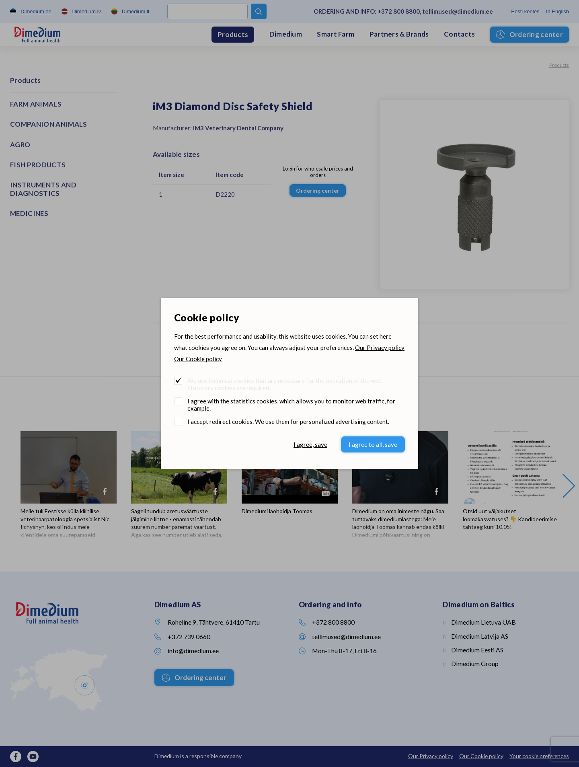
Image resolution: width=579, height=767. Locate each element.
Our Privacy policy (379, 347)
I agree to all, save (373, 444)
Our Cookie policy (198, 358)
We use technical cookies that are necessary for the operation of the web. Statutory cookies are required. (285, 384)
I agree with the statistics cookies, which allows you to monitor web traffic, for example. (291, 404)
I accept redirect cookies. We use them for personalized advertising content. (288, 421)
